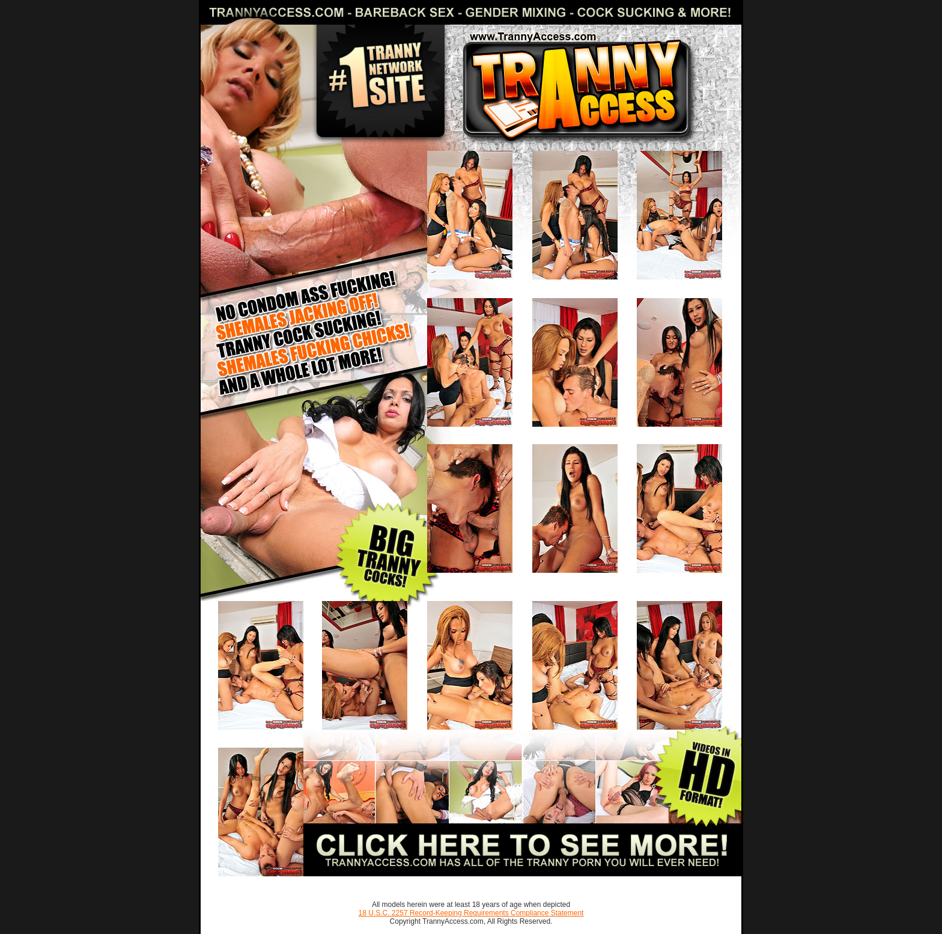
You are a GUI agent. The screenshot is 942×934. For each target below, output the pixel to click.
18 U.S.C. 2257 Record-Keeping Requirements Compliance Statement (471, 913)
